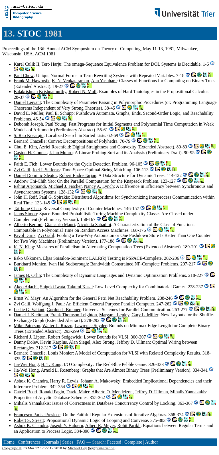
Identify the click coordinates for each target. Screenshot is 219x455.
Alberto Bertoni (28, 224)
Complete (133, 442)
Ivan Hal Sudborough (68, 263)
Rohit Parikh (128, 425)
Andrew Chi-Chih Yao (34, 181)
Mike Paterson (27, 325)
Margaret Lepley (114, 314)
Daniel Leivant (27, 102)
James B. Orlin (27, 275)
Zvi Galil (22, 169)
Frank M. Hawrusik (32, 80)
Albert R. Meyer (100, 425)
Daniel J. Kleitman (31, 314)
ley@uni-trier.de (101, 448)
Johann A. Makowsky (100, 381)
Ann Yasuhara (104, 80)
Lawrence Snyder (90, 325)
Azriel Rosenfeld (54, 146)
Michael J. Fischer (65, 186)
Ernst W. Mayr (27, 298)
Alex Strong (103, 342)
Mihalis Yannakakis (188, 391)
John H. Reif (25, 197)
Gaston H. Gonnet (30, 152)
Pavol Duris (24, 235)
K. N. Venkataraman (70, 80)
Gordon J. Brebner (64, 309)
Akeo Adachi (26, 286)
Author (151, 442)
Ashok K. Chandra (31, 381)
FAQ (80, 442)
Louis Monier (60, 353)
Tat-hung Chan (27, 208)
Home (9, 442)
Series (67, 442)
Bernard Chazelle (30, 141)
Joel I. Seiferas (46, 169)
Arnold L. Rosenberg (60, 370)
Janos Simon (25, 213)
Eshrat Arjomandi (30, 186)
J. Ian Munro (60, 152)
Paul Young (55, 124)
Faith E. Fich (25, 164)
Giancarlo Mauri (60, 224)
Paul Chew (24, 75)
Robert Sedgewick (65, 337)
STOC (29, 33)
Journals (51, 442)
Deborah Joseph (28, 124)
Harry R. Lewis (64, 381)
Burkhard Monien (30, 263)
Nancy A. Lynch (98, 186)
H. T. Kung (51, 364)
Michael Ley (77, 448)
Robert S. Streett (29, 420)
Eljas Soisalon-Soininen (65, 258)
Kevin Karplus (53, 342)
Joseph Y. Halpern (66, 425)
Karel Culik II (26, 64)
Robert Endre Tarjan (77, 175)
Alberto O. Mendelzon (112, 391)
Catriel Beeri (25, 391)
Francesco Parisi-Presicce (37, 414)
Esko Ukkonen (27, 258)
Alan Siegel (79, 342)
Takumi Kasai (80, 286)
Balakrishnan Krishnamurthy (40, 91)
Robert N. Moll (82, 91)
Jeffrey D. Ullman (133, 342)
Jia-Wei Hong (26, 364)
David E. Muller (28, 113)
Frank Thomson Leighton (73, 314)
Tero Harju (51, 64)
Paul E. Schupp (60, 113)
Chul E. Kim (25, 146)
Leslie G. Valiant (29, 309)
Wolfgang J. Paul (48, 303)
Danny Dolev (26, 342)
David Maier (78, 391)
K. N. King (24, 246)
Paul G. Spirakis (54, 197)
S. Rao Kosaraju (28, 135)
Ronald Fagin (51, 391)
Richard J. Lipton (30, 337)
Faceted (114, 442)
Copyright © (12, 448)
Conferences (29, 442)
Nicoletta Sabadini (94, 224)
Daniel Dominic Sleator (35, 175)
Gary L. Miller (144, 314)
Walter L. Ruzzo (57, 325)
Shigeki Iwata (52, 286)
